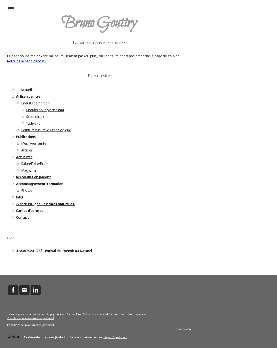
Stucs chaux (35, 116)
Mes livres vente (33, 143)
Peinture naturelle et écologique (46, 130)
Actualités (24, 157)
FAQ (19, 197)
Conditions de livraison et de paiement (30, 318)
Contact (22, 217)
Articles (27, 150)
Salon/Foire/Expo (34, 163)
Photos (26, 190)
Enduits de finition (35, 103)
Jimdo (13, 337)
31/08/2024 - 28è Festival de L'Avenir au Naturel (54, 250)
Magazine (28, 170)
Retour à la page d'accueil (26, 61)
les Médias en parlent (33, 177)
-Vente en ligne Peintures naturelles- (45, 204)
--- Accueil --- (26, 89)
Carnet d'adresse (29, 210)
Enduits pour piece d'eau (45, 110)
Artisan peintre (28, 96)
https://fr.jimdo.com (115, 337)
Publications (26, 136)
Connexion (184, 329)
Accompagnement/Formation (39, 184)
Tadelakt (33, 123)
